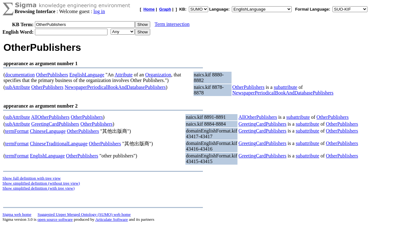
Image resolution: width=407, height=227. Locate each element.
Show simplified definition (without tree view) (41, 183)
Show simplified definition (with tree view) (38, 188)
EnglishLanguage (86, 74)
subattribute (285, 87)
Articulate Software (111, 219)
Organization (158, 74)
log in (99, 11)
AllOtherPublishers (50, 117)
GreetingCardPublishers (55, 124)
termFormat (17, 131)
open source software (55, 219)
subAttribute (17, 87)
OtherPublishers (52, 74)
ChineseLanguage (48, 131)
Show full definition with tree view (31, 178)
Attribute (124, 74)
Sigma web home (16, 214)
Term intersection (172, 24)
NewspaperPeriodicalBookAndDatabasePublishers (115, 87)
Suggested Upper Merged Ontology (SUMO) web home (84, 214)
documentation (20, 74)
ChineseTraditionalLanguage (59, 143)
